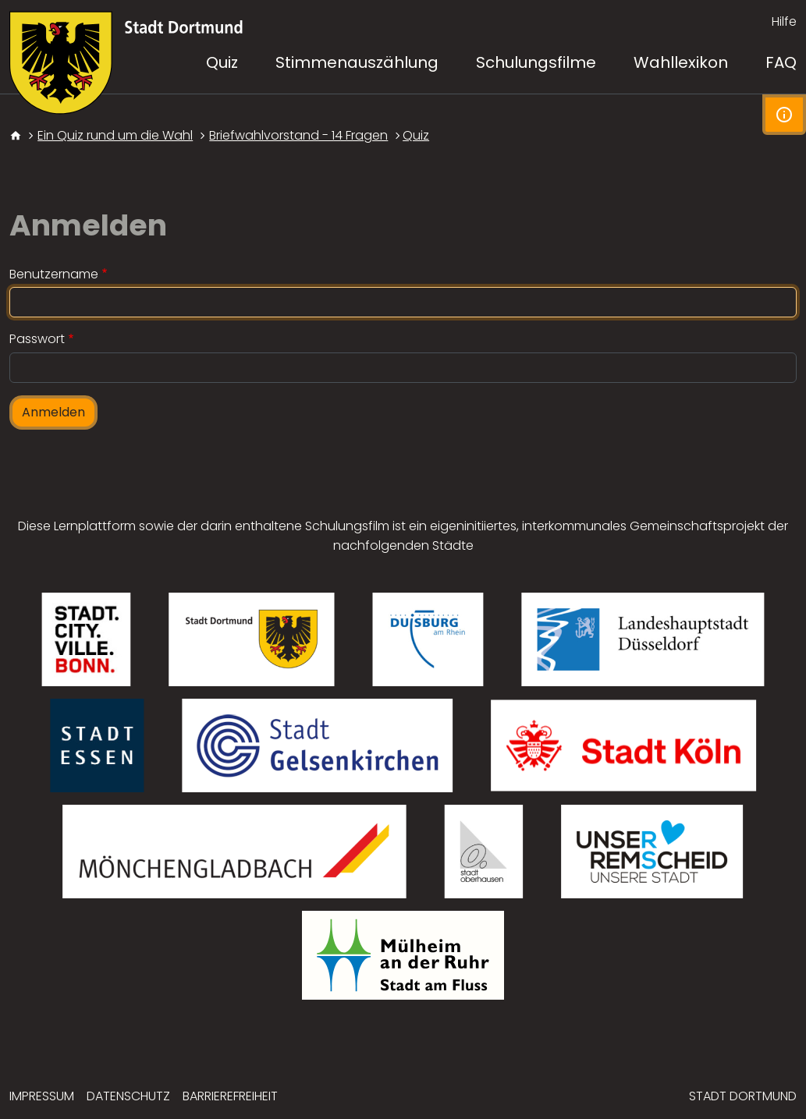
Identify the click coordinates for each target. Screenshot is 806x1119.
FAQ (781, 62)
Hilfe (784, 21)
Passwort (37, 339)
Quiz (416, 135)
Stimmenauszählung (357, 62)
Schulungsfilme (536, 62)
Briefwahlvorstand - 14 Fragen (298, 135)
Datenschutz (128, 1096)
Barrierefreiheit (230, 1096)
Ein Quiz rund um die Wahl (115, 135)
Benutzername (53, 274)
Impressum (41, 1096)
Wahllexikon (681, 62)
